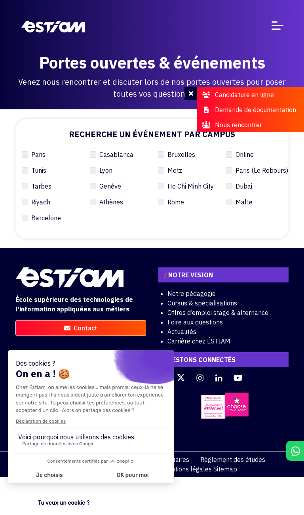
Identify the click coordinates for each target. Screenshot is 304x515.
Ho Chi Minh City (190, 186)
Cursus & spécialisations (202, 303)
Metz (174, 170)
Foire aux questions (195, 322)
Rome (175, 202)
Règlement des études (232, 460)
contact (80, 328)
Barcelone (46, 218)
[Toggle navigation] (277, 27)
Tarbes (41, 186)
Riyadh (40, 202)
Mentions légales (187, 469)
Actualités (181, 332)
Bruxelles (181, 154)
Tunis (38, 170)
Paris (38, 154)
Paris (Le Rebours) (262, 170)
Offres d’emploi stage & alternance (217, 313)
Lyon (105, 170)
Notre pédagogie (191, 294)
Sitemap (225, 469)
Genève (110, 186)
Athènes (111, 202)
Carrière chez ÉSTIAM (198, 341)
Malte (244, 202)
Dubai (244, 186)
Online (245, 154)
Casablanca (116, 154)
